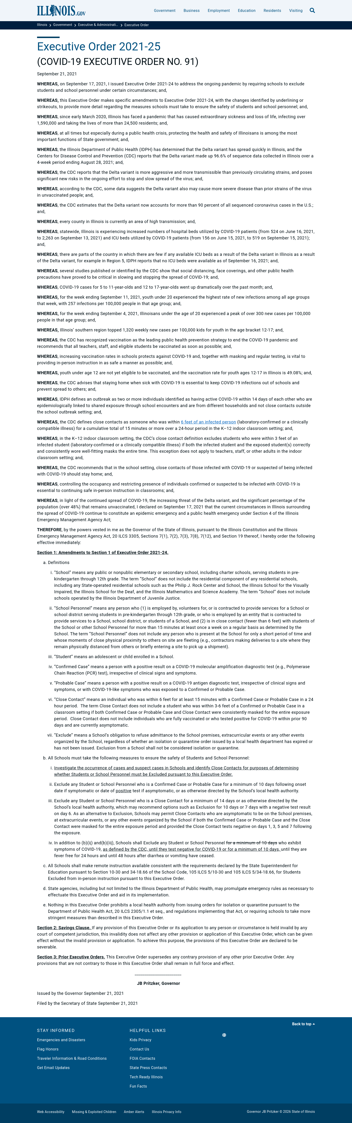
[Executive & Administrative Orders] (98, 25)
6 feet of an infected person (208, 421)
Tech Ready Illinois (146, 1077)
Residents (272, 10)
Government (165, 10)
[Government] (63, 25)
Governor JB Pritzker (263, 1111)
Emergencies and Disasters (61, 1040)
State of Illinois (303, 1111)
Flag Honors (48, 1049)
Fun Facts (138, 1086)
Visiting (296, 10)
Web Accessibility (50, 1112)
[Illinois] (42, 25)
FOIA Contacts (142, 1058)
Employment (219, 10)
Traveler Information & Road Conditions (72, 1058)
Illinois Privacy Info (166, 1112)
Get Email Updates (53, 1067)
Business (192, 10)
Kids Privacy (140, 1040)
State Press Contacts (148, 1067)
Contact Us (139, 1049)
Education (247, 10)
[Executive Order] (136, 25)
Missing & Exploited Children (94, 1112)
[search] (312, 11)
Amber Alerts (134, 1112)
